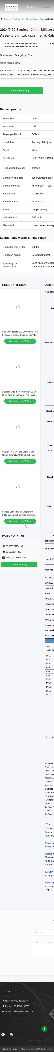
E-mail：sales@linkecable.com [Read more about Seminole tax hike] (17, 1011)
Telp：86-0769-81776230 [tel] (15, 1001)
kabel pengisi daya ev (31, 19)
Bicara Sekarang (21, 90)
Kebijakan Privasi (10, 1049)
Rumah (31, 7)
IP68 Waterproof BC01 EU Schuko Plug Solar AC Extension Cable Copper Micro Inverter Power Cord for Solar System (20, 335)
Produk (46, 7)
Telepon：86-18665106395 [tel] (15, 1006)
